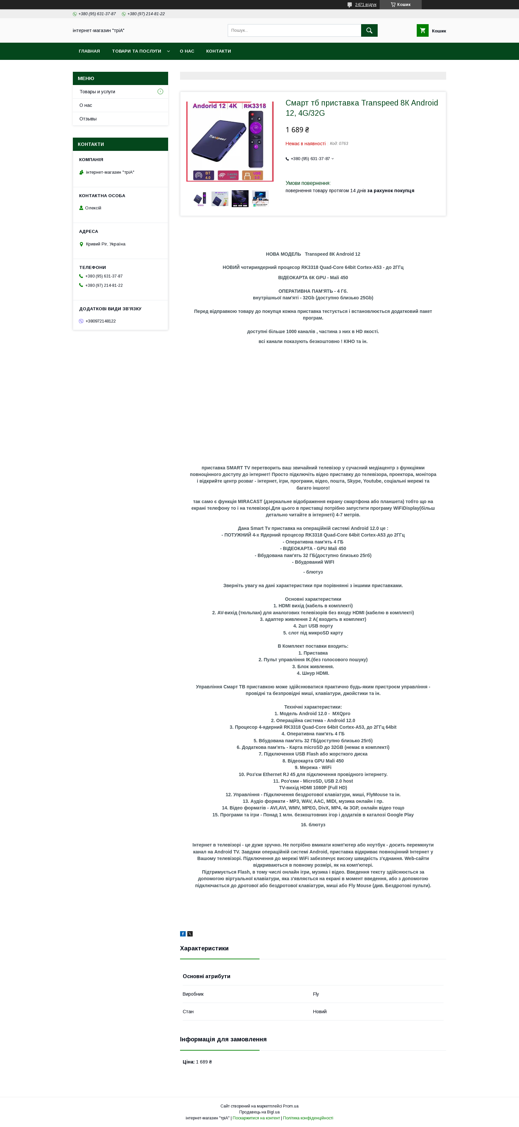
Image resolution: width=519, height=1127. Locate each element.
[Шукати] (369, 30)
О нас (187, 51)
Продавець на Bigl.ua (259, 1112)
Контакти (218, 51)
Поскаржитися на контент (256, 1118)
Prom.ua (291, 1106)
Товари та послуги (136, 51)
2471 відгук (365, 4)
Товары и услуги (97, 91)
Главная (89, 51)
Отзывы (88, 118)
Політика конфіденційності (308, 1118)
